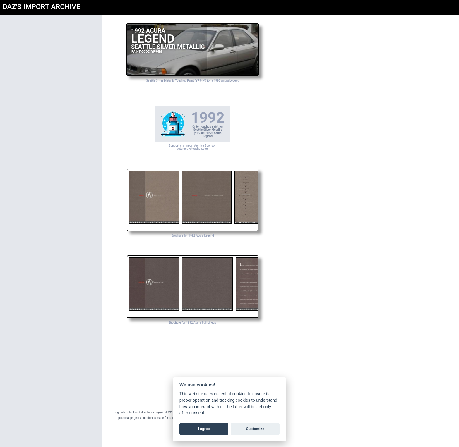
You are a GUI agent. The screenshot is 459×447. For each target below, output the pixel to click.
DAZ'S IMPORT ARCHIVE (41, 7)
